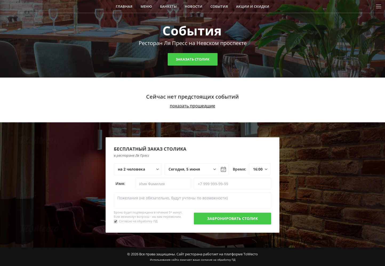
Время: (239, 169)
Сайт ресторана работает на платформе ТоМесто (217, 254)
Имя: (120, 183)
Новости (193, 6)
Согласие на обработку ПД (138, 221)
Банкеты (168, 6)
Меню (146, 6)
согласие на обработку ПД (218, 259)
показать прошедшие (192, 106)
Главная (124, 6)
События (219, 6)
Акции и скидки (252, 6)
